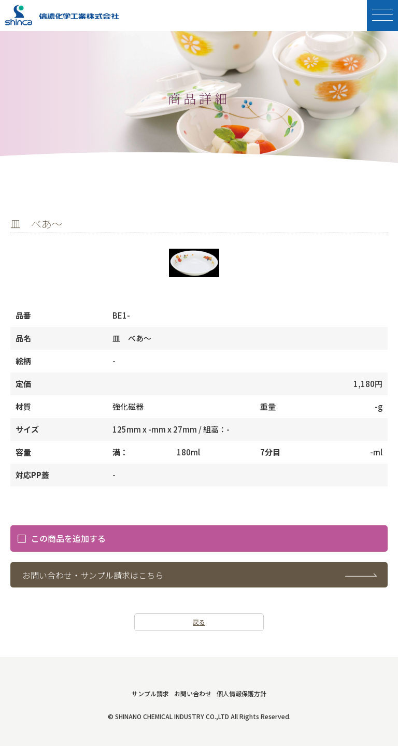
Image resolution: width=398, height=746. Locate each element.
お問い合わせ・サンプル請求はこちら (92, 575)
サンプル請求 (150, 693)
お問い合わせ (192, 693)
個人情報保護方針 (241, 693)
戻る (199, 622)
